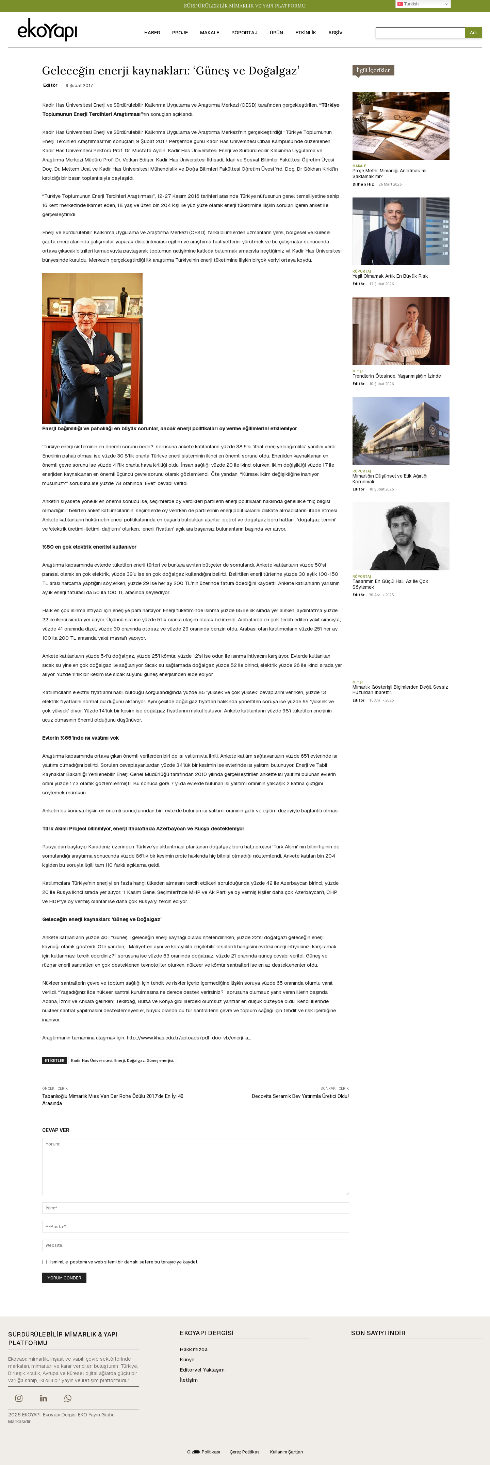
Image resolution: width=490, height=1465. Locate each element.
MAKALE (359, 166)
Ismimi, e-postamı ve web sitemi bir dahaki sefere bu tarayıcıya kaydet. (124, 1261)
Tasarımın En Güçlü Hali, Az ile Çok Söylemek (390, 584)
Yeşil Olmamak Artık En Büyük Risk (390, 276)
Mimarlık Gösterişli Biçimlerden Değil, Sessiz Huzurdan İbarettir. (400, 690)
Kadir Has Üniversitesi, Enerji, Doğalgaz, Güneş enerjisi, (122, 1060)
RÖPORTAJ (362, 271)
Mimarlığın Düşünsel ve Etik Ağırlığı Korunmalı (390, 479)
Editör (50, 85)
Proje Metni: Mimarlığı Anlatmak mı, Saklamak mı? (390, 173)
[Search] (473, 32)
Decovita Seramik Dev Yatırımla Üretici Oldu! (300, 1096)
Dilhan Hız (363, 184)
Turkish (408, 4)
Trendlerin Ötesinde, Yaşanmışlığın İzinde (397, 376)
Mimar (358, 371)
